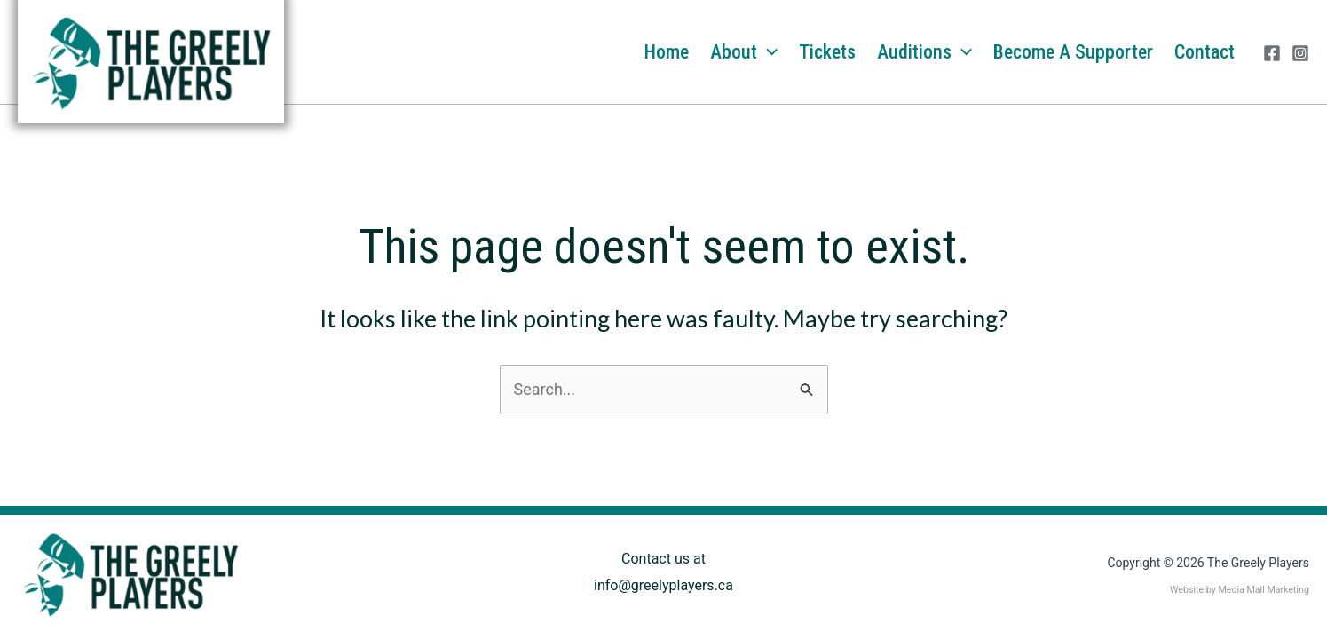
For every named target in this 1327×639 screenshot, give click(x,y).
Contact (1204, 52)
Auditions (924, 52)
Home (666, 52)
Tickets (827, 52)
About (744, 52)
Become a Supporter (1073, 52)
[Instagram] (1300, 53)
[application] (767, 52)
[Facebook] (1272, 53)
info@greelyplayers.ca (663, 585)
